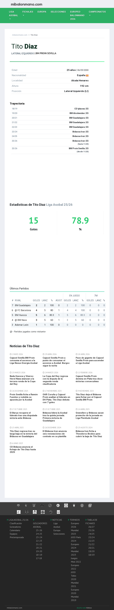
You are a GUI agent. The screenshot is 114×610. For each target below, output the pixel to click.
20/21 (91, 547)
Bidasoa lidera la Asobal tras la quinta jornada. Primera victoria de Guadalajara (55, 417)
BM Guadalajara (22, 305)
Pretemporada (17, 537)
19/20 (91, 551)
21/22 (91, 544)
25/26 (91, 530)
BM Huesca (21, 315)
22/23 (91, 540)
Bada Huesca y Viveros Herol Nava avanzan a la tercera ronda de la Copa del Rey (22, 380)
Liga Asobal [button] (13, 13)
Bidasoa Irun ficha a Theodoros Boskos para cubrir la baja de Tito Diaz (89, 434)
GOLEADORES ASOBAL (40, 523)
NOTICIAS (56, 519)
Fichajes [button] (27, 11)
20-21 (39, 547)
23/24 (91, 537)
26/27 (91, 526)
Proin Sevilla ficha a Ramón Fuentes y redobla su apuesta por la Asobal (24, 397)
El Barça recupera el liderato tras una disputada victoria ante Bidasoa (23, 415)
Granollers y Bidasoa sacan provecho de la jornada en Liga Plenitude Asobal (90, 415)
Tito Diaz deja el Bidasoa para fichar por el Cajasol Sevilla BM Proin (88, 397)
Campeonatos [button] (97, 11)
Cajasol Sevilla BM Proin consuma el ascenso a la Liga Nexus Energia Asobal (23, 360)
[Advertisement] (57, 176)
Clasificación (16, 523)
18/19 (91, 554)
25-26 (39, 530)
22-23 (39, 540)
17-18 (39, 558)
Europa (43, 11)
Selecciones (59, 11)
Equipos (13, 533)
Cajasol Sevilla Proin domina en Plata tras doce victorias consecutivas (89, 379)
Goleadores (15, 526)
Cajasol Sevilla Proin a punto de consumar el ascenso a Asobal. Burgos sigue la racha (56, 362)
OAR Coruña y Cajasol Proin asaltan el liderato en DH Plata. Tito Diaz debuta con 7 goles (56, 398)
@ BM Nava (21, 320)
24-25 (39, 533)
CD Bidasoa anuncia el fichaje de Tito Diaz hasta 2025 (23, 449)
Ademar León (21, 324)
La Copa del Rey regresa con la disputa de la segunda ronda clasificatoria (55, 380)
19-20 (39, 551)
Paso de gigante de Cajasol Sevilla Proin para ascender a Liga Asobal (90, 360)
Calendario (15, 530)
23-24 (39, 537)
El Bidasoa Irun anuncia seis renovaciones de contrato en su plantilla (55, 434)
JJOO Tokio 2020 (73, 576)
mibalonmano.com (19, 35)
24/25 (91, 533)
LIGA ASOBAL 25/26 (17, 519)
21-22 (39, 544)
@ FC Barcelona (23, 310)
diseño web (81, 608)
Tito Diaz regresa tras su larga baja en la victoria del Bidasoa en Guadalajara (23, 434)
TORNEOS (74, 519)
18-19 (39, 554)
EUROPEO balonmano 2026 (78, 15)
